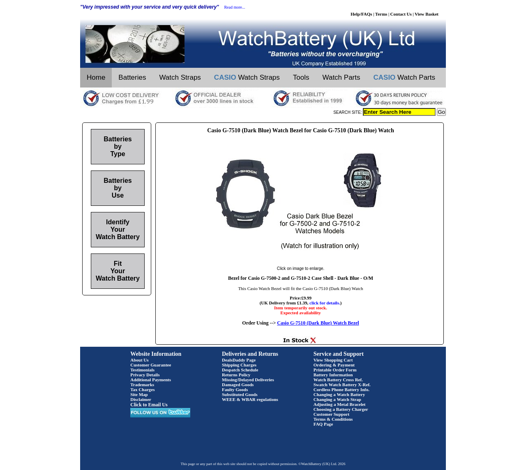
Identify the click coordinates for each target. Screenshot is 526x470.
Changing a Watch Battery (339, 394)
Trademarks (142, 384)
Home (96, 77)
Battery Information (333, 374)
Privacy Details (144, 374)
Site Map (139, 394)
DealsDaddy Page (239, 359)
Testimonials (142, 369)
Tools (301, 77)
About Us (139, 359)
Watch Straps (180, 77)
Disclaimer (140, 399)
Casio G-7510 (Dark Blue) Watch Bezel (318, 323)
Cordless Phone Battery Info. (341, 389)
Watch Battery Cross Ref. (338, 379)
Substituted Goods (240, 394)
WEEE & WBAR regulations (250, 399)
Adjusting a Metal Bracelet (340, 404)
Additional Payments (150, 379)
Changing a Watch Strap (337, 399)
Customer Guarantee (150, 364)
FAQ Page (323, 424)
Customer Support (332, 414)
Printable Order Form (335, 369)
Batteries (132, 77)
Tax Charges (142, 389)
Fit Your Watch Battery (118, 271)
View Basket (426, 14)
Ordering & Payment (334, 364)
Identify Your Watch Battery (118, 229)
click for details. (324, 302)
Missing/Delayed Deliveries (248, 379)
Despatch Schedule (240, 369)
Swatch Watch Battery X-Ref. (342, 384)
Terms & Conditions (333, 419)
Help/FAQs (361, 14)
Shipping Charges (239, 364)
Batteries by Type (118, 146)
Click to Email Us (148, 405)
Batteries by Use (118, 188)
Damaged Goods (238, 384)
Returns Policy (236, 374)
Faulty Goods (235, 389)
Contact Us (401, 14)
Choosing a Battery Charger (341, 409)
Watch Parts (341, 77)
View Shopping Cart (333, 359)
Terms (381, 14)
